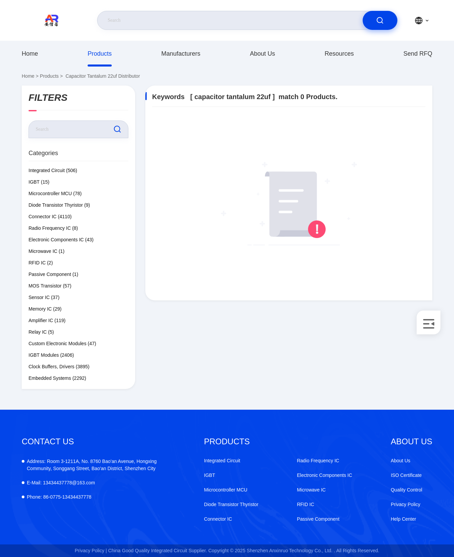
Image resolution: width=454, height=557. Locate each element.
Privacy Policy (405, 504)
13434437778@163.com (61, 482)
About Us (262, 53)
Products (100, 53)
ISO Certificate (406, 475)
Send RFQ (417, 53)
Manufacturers (180, 53)
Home (30, 53)
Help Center (403, 519)
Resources (339, 53)
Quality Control (406, 490)
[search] (380, 20)
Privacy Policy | (91, 550)
